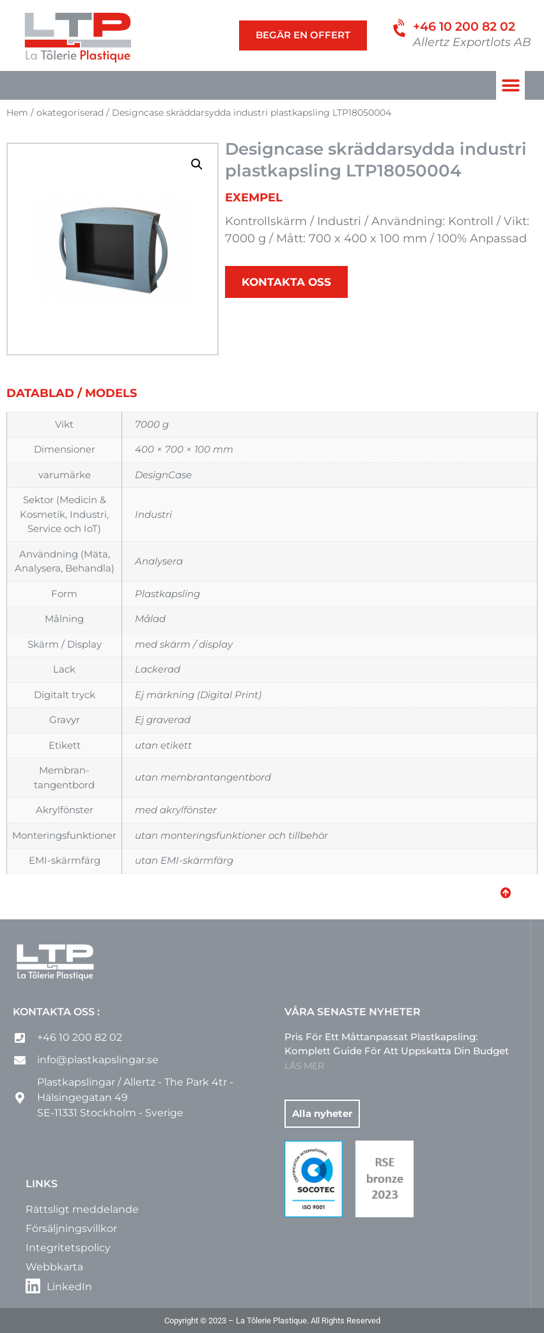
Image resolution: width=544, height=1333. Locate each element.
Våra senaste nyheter (352, 1012)
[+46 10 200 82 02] (401, 29)
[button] (510, 85)
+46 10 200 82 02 (464, 26)
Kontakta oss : (56, 1012)
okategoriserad (70, 112)
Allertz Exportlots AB (472, 42)
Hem (17, 112)
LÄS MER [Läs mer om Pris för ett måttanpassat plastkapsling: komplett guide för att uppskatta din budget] (304, 1066)
